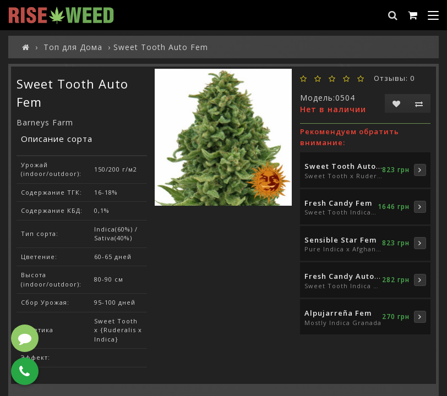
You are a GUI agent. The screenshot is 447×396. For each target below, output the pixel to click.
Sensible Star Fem (340, 240)
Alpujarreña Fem (338, 313)
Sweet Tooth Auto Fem (349, 166)
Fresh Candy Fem (338, 203)
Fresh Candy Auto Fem (348, 276)
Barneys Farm (45, 122)
